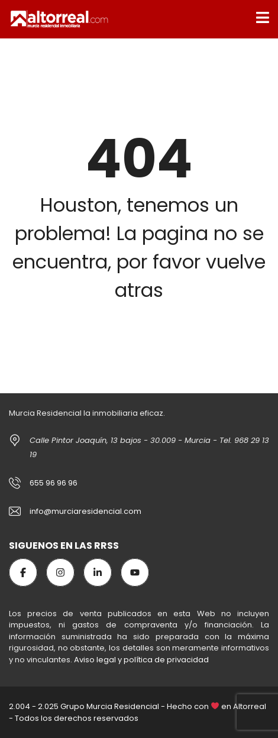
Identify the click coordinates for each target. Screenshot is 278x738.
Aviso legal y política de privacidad (141, 659)
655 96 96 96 (53, 482)
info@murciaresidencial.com (85, 511)
